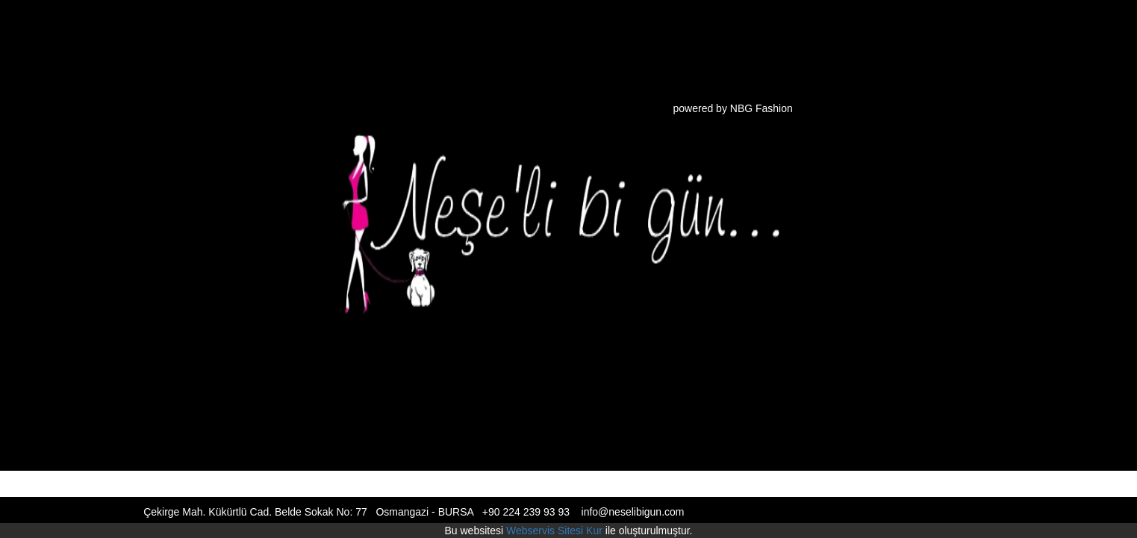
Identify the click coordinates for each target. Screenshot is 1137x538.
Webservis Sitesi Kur (554, 531)
